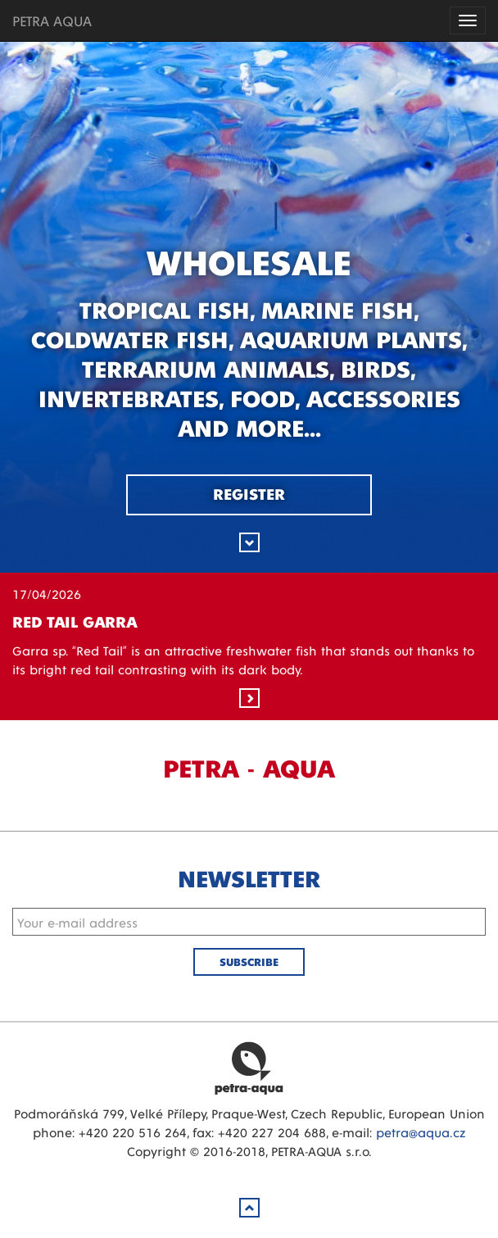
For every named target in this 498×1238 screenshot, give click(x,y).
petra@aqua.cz (420, 1132)
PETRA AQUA (52, 20)
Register (249, 493)
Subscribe (249, 961)
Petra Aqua (249, 1067)
